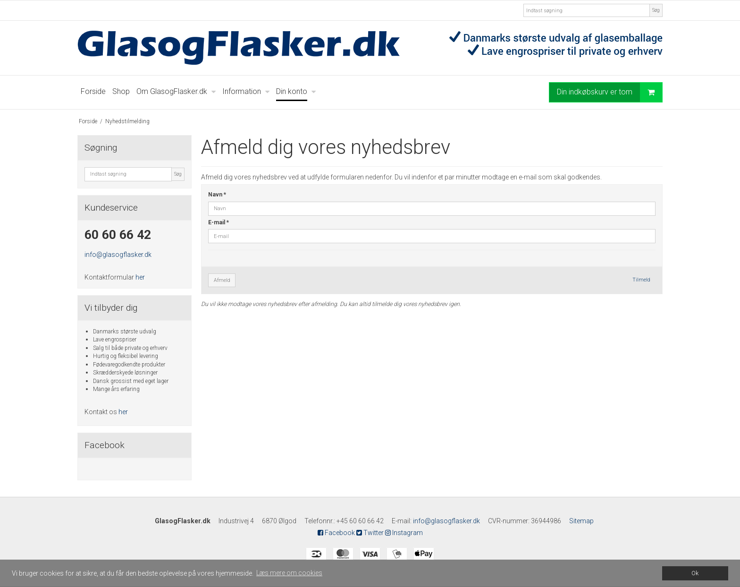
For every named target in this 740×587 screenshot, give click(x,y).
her (140, 277)
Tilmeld (641, 280)
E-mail (218, 222)
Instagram (404, 532)
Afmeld (222, 280)
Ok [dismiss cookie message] (694, 573)
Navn (217, 194)
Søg (656, 10)
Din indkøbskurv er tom (609, 92)
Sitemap (581, 521)
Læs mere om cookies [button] (289, 573)
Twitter (370, 532)
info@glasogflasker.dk (117, 254)
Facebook (336, 532)
